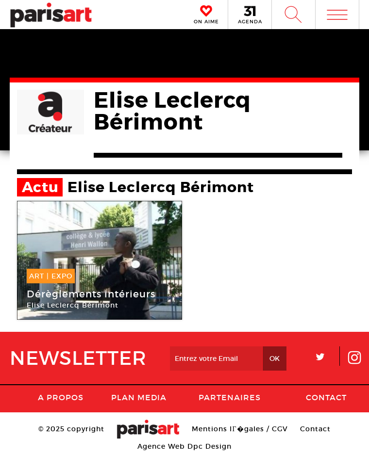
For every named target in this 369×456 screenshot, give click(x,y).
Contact (326, 397)
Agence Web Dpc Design (184, 446)
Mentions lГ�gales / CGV (239, 428)
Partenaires (230, 397)
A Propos (61, 397)
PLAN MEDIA (139, 397)
